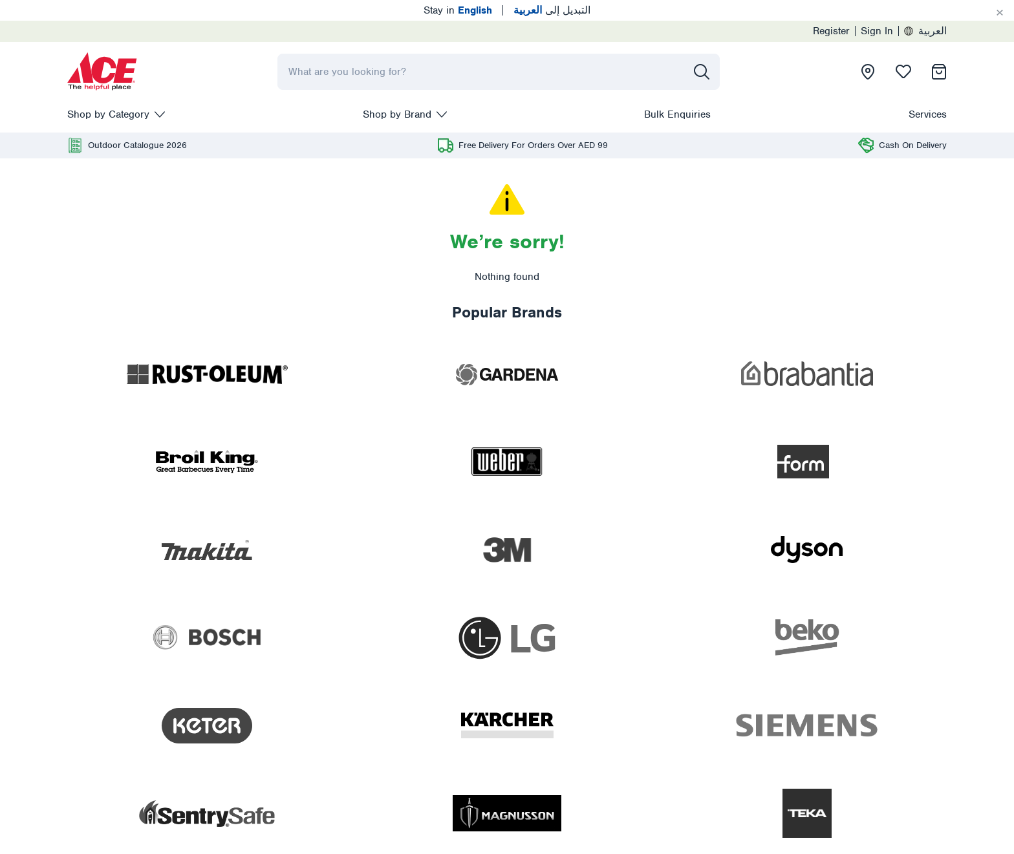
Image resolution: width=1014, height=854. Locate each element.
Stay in (458, 10)
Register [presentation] (831, 31)
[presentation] (102, 71)
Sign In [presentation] (877, 31)
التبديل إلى (551, 10)
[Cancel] (1000, 13)
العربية (925, 31)
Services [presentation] (928, 114)
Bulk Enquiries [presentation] (677, 114)
